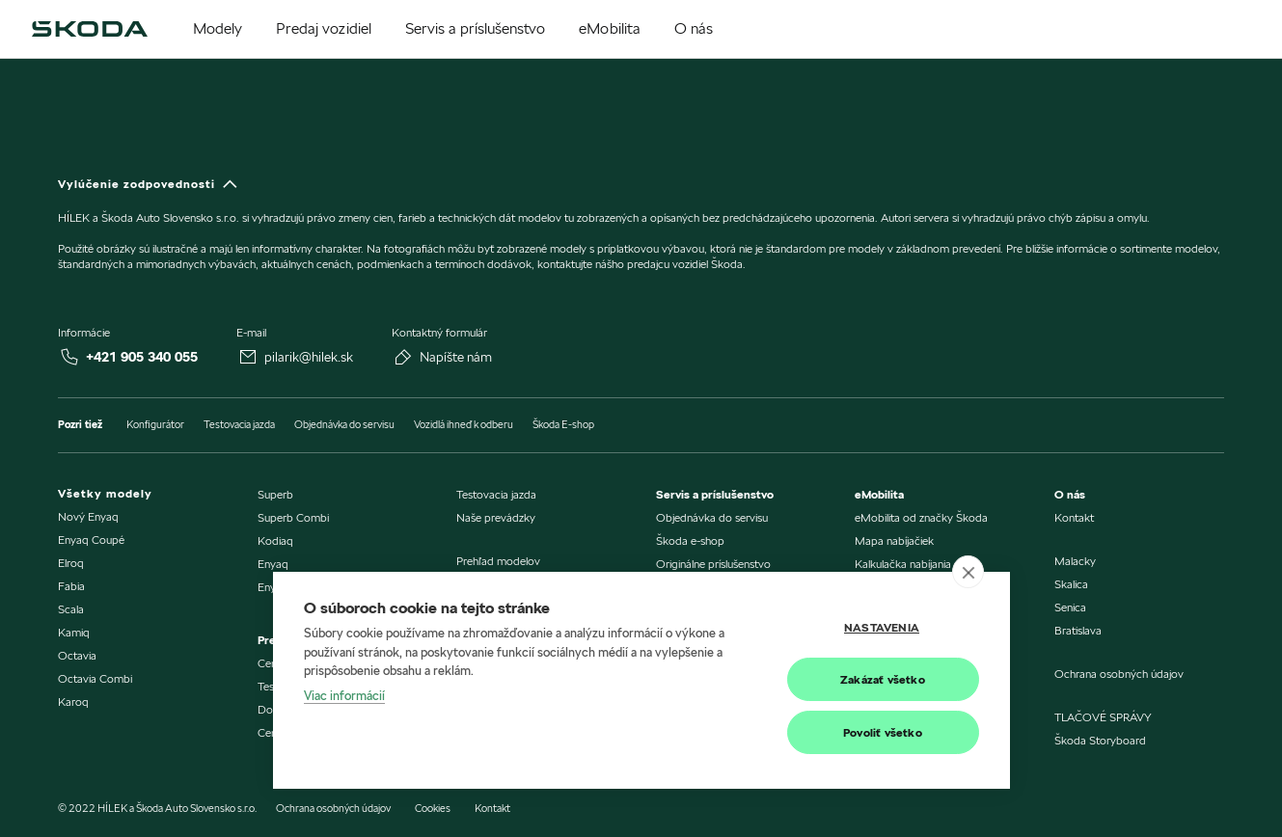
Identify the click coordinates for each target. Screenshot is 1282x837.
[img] (89, 29)
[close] (968, 571)
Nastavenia (881, 627)
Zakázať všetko (882, 679)
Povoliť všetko (882, 732)
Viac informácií (344, 695)
